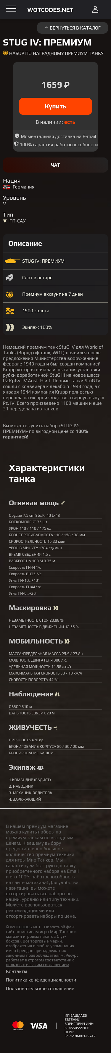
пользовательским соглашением (37, 964)
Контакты (16, 971)
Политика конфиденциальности (41, 980)
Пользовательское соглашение (40, 988)
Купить (55, 106)
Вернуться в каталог (72, 28)
